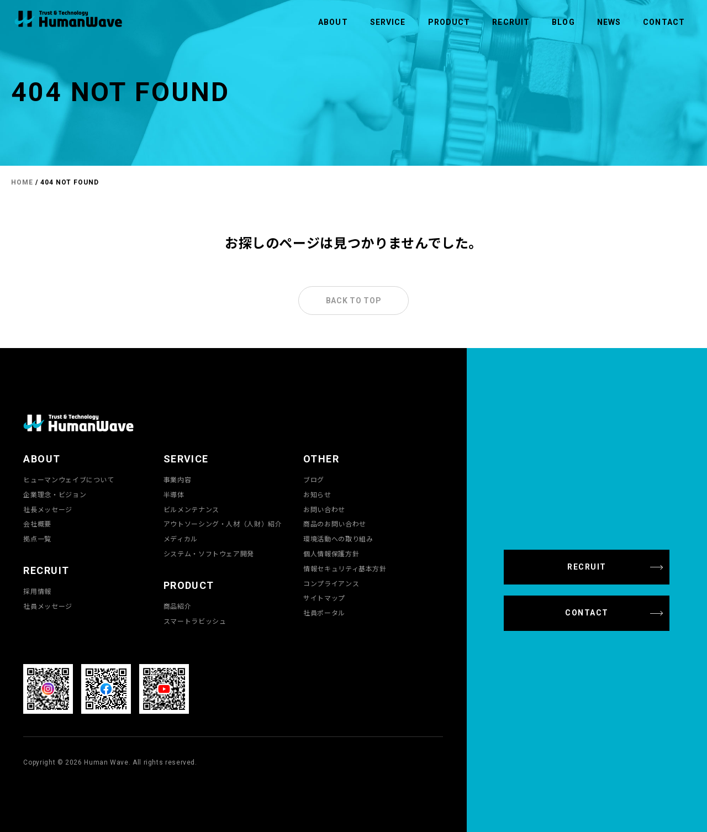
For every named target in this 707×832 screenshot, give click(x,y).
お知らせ (317, 494)
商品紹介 (177, 606)
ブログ (313, 479)
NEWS (609, 22)
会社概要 (37, 523)
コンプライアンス (331, 583)
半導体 (173, 494)
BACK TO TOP (354, 300)
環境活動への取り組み (338, 538)
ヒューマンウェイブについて (68, 479)
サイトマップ (324, 597)
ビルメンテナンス (191, 509)
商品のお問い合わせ (334, 523)
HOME (22, 182)
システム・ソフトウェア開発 (208, 553)
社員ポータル (324, 612)
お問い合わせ (324, 509)
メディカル (180, 538)
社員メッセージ (47, 606)
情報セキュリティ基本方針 (345, 568)
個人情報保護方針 (331, 553)
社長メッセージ (47, 509)
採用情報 (37, 591)
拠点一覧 (37, 538)
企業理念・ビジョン (54, 494)
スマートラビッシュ (194, 621)
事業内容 (177, 479)
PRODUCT (449, 22)
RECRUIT (511, 22)
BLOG (563, 22)
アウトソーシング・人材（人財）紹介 (222, 523)
